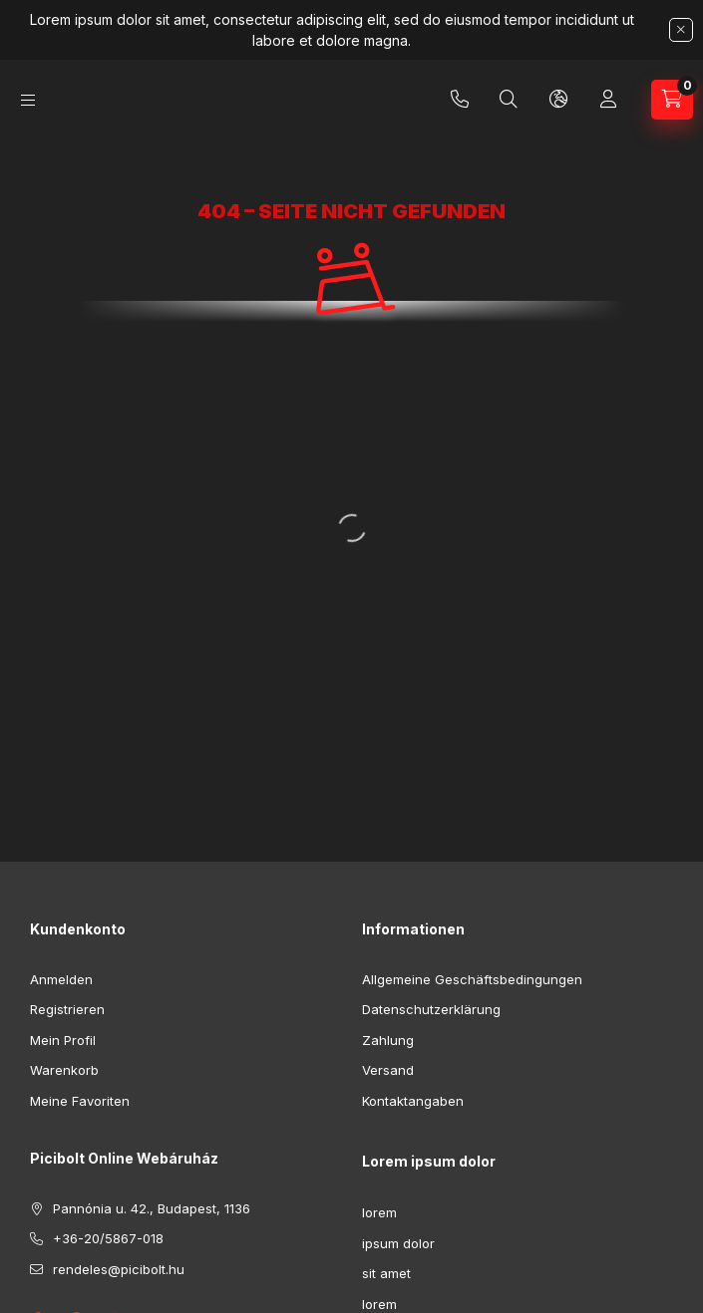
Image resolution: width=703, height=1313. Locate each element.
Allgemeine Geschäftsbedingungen (472, 979)
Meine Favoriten (80, 1101)
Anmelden (61, 979)
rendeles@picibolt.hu (118, 1269)
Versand (388, 1070)
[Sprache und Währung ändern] (558, 100)
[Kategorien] (28, 100)
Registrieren (67, 1009)
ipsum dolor (398, 1243)
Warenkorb (64, 1070)
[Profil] (608, 100)
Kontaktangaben (413, 1101)
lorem (379, 1212)
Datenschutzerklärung (431, 1009)
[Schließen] (681, 30)
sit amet (386, 1273)
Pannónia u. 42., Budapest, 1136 (151, 1208)
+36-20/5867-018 (460, 100)
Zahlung (388, 1040)
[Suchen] (508, 100)
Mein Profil (63, 1040)
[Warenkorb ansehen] (672, 100)
